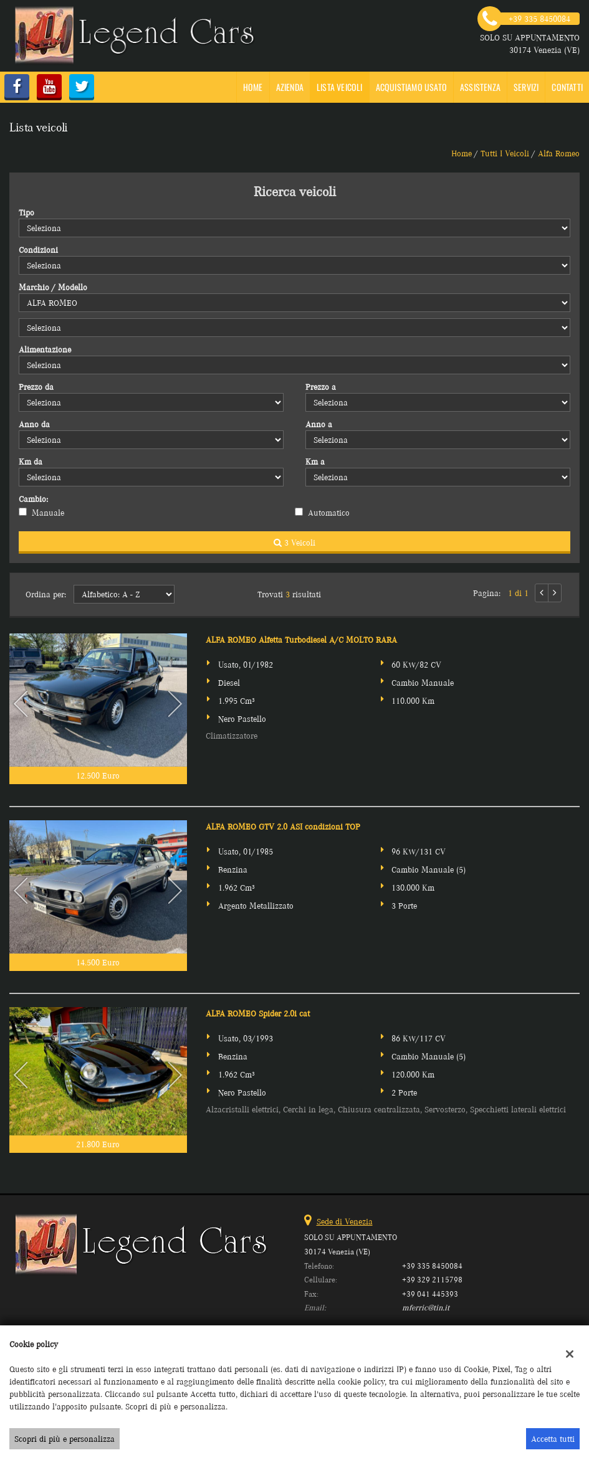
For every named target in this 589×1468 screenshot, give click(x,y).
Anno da (34, 424)
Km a (315, 461)
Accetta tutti (553, 1439)
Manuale (48, 513)
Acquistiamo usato (411, 86)
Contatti (567, 86)
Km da (30, 461)
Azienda (290, 86)
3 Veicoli (294, 542)
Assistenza (480, 86)
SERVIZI (526, 86)
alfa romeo (559, 153)
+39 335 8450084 (432, 1266)
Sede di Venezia (345, 1221)
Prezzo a (320, 387)
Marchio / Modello (53, 287)
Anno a (318, 424)
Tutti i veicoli (505, 153)
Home (253, 86)
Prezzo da (36, 387)
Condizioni (38, 250)
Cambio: (33, 499)
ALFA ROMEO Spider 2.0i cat (258, 1013)
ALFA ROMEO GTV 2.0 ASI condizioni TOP (283, 826)
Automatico (328, 513)
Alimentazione (45, 349)
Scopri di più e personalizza (64, 1439)
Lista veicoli (340, 86)
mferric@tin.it (425, 1307)
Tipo (26, 212)
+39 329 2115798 (432, 1279)
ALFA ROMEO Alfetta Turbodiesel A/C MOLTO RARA (301, 640)
